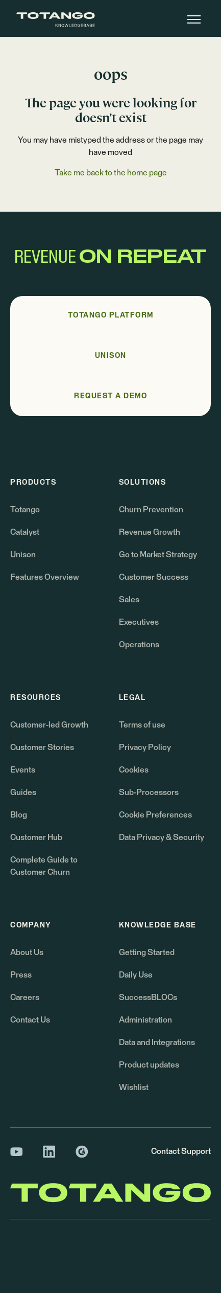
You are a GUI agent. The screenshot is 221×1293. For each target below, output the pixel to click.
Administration (145, 1020)
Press (21, 975)
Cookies (134, 770)
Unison (23, 555)
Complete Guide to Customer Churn (44, 866)
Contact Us (30, 1020)
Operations (139, 645)
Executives (139, 622)
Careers (24, 997)
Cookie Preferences (155, 815)
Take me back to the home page (111, 173)
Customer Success (153, 577)
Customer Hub (36, 837)
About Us (26, 952)
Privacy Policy (145, 747)
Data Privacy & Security (161, 837)
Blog (18, 815)
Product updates (149, 1065)
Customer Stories (42, 747)
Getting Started (147, 952)
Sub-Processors (149, 792)
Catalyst (24, 532)
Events (22, 770)
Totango (25, 510)
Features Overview (44, 577)
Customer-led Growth (49, 725)
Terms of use (142, 725)
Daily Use (136, 975)
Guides (23, 792)
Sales (129, 600)
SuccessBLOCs (148, 997)
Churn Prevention (151, 510)
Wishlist (134, 1087)
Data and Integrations (157, 1042)
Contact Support (181, 1151)
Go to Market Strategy (158, 555)
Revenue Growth (149, 532)
